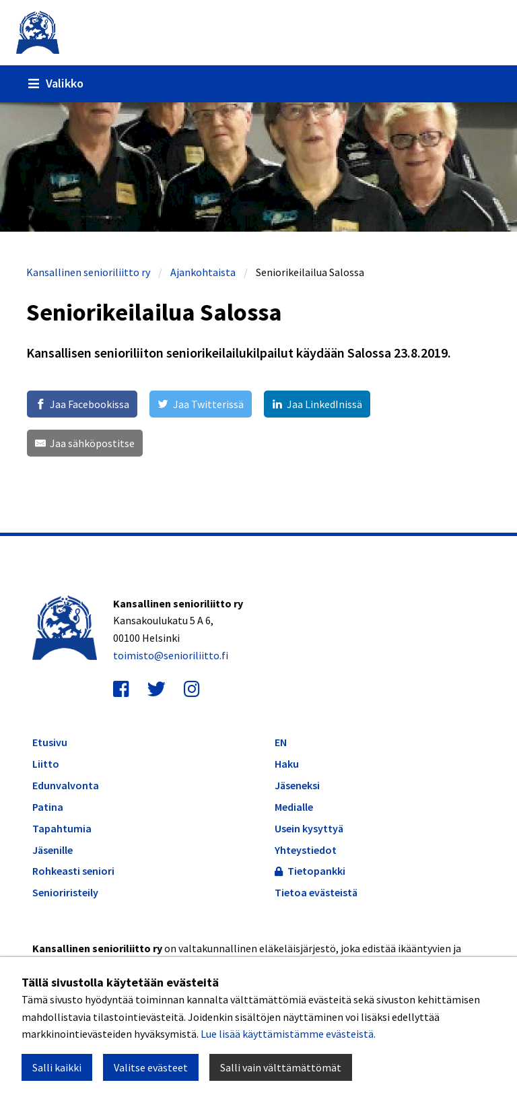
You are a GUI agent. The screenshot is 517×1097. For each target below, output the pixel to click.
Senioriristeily (65, 892)
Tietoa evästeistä (316, 892)
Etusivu (49, 742)
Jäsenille (52, 850)
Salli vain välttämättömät (280, 1067)
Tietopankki (310, 870)
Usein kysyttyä (309, 828)
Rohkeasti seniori (73, 871)
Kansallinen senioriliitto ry (88, 272)
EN (281, 742)
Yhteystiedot (306, 850)
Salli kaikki (56, 1067)
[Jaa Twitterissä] (200, 404)
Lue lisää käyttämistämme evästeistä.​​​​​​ (288, 1033)
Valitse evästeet (151, 1067)
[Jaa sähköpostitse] (85, 443)
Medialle (294, 806)
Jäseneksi (297, 785)
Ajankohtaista (203, 272)
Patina (47, 807)
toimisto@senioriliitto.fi (170, 655)
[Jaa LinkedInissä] (317, 404)
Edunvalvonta (65, 785)
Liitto (45, 764)
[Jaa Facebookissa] (82, 404)
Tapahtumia (62, 828)
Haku (287, 763)
